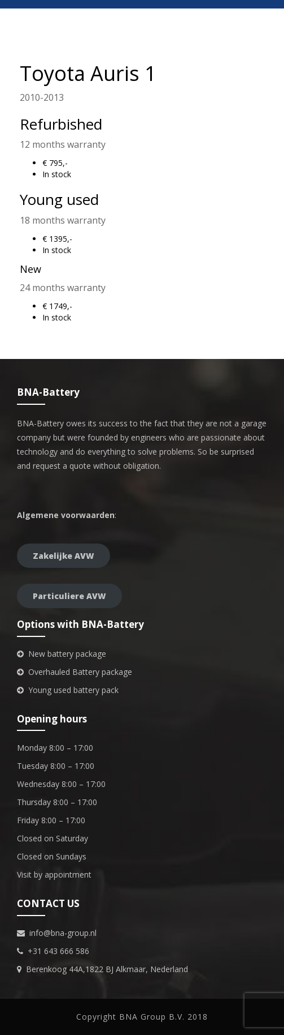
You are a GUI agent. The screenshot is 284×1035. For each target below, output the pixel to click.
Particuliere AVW (69, 596)
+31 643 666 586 (58, 951)
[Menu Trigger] (268, 15)
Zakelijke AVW (63, 555)
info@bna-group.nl (63, 932)
